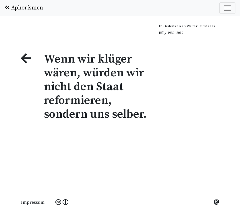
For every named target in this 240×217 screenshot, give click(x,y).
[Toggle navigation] (227, 8)
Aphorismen (24, 7)
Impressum (32, 202)
